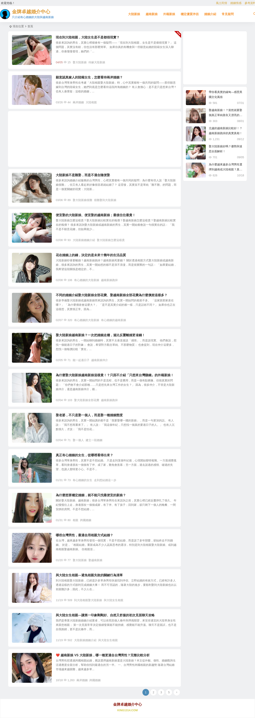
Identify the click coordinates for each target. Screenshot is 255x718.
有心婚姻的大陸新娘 (86, 280)
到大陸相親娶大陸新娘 (88, 600)
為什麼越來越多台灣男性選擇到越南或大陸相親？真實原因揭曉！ (225, 169)
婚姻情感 (235, 3)
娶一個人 (78, 440)
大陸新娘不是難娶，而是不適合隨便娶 (83, 175)
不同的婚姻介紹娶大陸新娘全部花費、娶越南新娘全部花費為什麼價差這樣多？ (111, 295)
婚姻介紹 (210, 14)
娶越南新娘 (95, 560)
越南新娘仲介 (99, 360)
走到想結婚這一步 (105, 480)
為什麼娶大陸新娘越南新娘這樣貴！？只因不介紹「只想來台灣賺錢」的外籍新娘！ (115, 375)
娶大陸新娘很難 (82, 200)
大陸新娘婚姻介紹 (84, 240)
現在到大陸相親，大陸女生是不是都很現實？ (88, 37)
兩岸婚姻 (78, 102)
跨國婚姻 (85, 520)
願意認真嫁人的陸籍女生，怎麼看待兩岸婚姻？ (89, 77)
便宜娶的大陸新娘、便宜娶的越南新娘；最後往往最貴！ (95, 215)
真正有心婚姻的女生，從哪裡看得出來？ (84, 455)
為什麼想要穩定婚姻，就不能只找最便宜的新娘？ (91, 495)
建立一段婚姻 (94, 440)
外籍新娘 (169, 14)
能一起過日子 (81, 360)
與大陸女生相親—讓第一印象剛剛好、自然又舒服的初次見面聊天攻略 (105, 615)
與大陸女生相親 (113, 600)
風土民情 (221, 3)
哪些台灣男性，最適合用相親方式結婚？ (84, 535)
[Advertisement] (94, 139)
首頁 (30, 26)
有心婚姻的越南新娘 (113, 320)
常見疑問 (228, 14)
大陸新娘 (134, 14)
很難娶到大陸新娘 (105, 200)
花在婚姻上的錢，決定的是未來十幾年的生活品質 (91, 255)
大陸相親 (91, 102)
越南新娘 (152, 14)
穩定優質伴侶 (190, 14)
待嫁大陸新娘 (96, 62)
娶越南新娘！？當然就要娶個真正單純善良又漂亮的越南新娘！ (225, 115)
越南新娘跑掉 (109, 280)
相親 (75, 520)
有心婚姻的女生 (82, 480)
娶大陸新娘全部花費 (86, 400)
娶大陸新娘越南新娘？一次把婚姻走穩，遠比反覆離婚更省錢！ (100, 335)
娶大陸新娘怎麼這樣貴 (111, 240)
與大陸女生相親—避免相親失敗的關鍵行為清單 (89, 575)
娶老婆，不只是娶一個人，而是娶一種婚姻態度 (89, 415)
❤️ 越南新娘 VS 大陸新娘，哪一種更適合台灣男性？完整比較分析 (103, 655)
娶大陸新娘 (80, 62)
